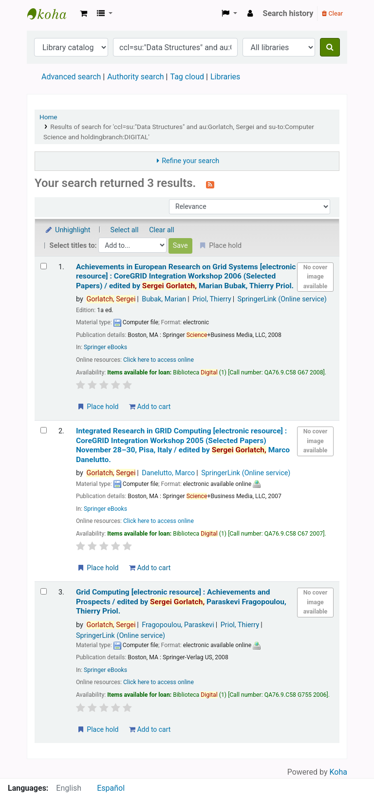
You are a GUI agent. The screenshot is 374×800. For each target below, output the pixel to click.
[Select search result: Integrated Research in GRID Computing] (43, 430)
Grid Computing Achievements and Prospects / (181, 601)
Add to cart (149, 406)
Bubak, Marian (164, 299)
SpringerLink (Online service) (282, 299)
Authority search (135, 76)
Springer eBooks (105, 347)
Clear (332, 13)
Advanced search (71, 76)
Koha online (51, 13)
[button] (83, 13)
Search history (288, 13)
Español (111, 788)
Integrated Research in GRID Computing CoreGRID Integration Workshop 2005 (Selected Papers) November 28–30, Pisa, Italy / (183, 445)
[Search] (330, 47)
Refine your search (190, 161)
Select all (125, 230)
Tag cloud (187, 76)
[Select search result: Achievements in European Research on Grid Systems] (43, 266)
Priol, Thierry (211, 299)
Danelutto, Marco (168, 473)
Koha (338, 772)
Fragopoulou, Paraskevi (178, 625)
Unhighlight (67, 230)
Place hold (97, 406)
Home (48, 117)
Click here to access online (158, 359)
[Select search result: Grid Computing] (43, 591)
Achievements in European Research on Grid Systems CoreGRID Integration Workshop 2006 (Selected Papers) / (186, 276)
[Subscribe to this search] (210, 184)
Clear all (161, 230)
